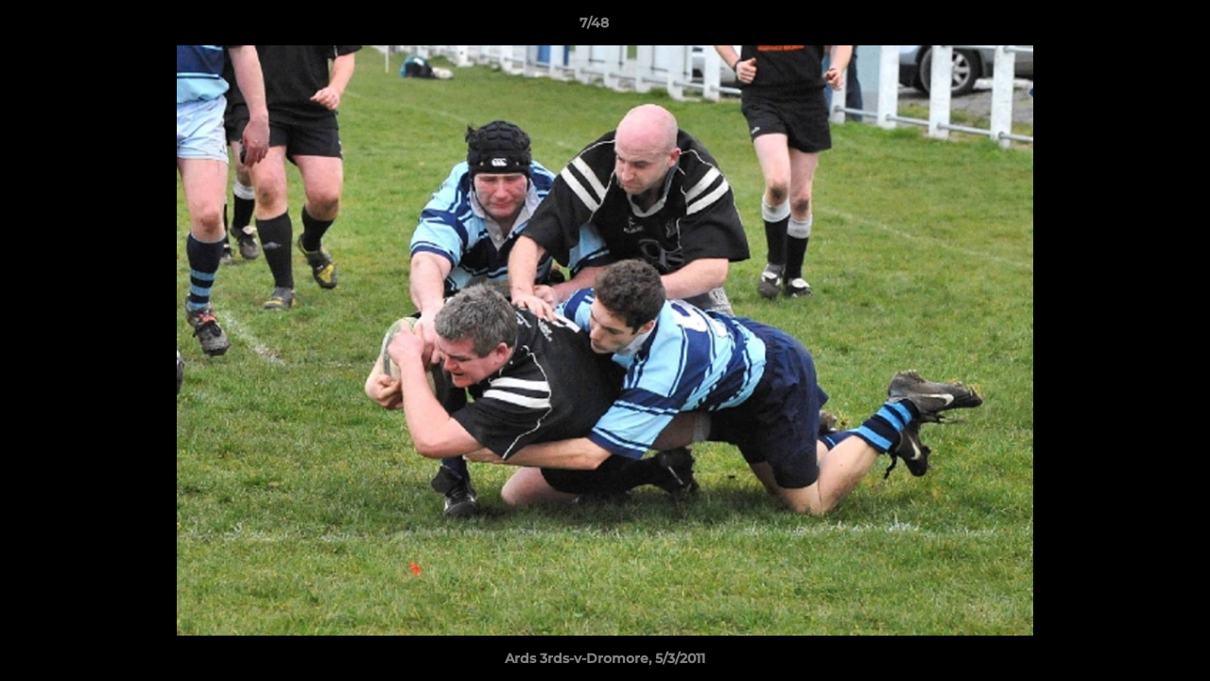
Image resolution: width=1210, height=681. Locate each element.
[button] (1130, 27)
